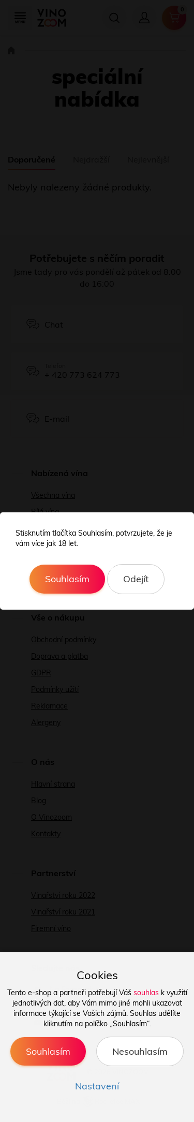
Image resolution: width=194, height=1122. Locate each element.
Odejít (135, 579)
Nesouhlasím (140, 1051)
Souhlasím (67, 579)
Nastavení (97, 1086)
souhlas (146, 992)
